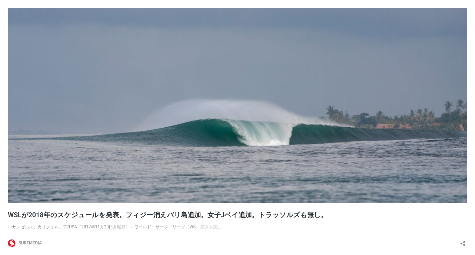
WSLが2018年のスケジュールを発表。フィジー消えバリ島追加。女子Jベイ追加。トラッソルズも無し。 (167, 215)
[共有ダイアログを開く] (463, 241)
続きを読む (211, 226)
